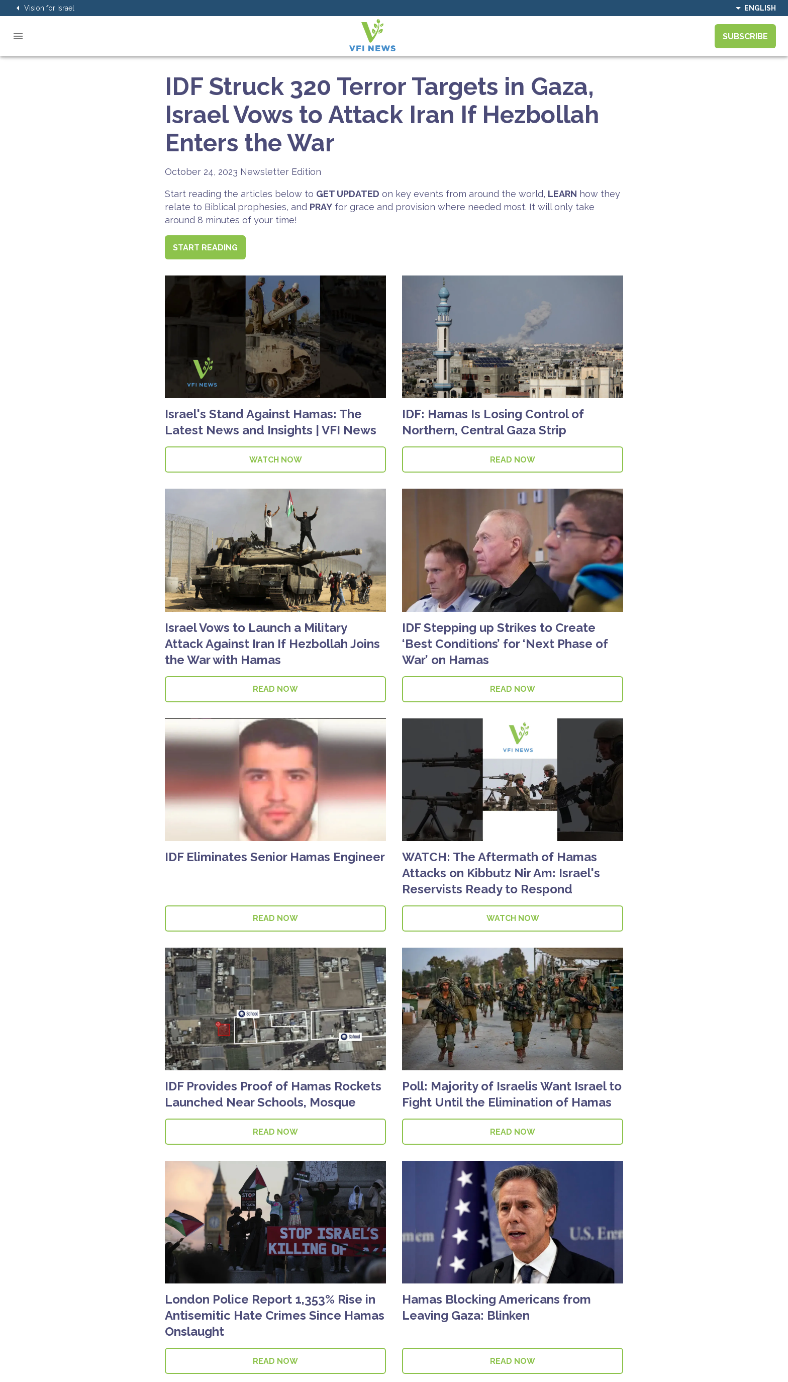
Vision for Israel (43, 8)
